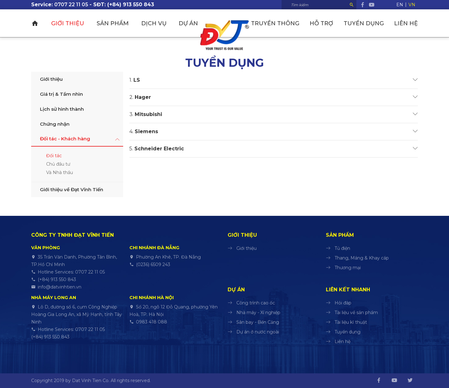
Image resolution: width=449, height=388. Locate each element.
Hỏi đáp (343, 303)
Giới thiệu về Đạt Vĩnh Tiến (71, 189)
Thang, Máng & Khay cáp (362, 258)
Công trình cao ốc (255, 303)
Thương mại (348, 267)
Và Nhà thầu (59, 172)
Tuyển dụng (364, 23)
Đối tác (54, 155)
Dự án (187, 23)
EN (399, 4)
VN (411, 4)
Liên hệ (406, 23)
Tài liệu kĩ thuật (351, 322)
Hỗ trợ (322, 23)
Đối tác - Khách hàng (65, 139)
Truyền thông (276, 23)
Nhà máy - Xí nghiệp (258, 312)
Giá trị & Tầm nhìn (61, 94)
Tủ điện (342, 248)
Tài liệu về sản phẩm (356, 312)
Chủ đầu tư (58, 164)
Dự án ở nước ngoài (257, 332)
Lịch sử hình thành (62, 109)
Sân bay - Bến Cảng (257, 322)
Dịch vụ (153, 23)
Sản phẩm (112, 23)
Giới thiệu (67, 23)
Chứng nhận (55, 124)
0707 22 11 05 (71, 4)
